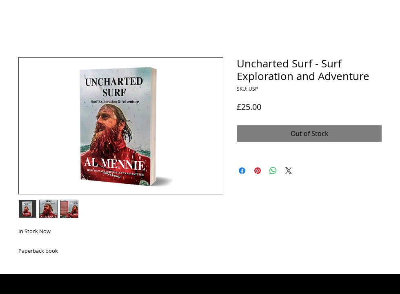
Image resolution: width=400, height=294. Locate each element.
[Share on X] (288, 171)
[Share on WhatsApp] (273, 171)
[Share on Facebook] (242, 171)
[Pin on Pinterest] (257, 171)
